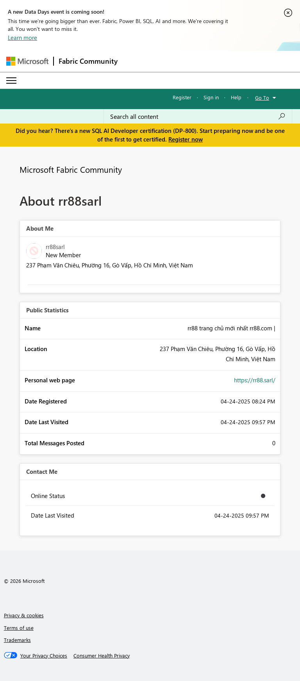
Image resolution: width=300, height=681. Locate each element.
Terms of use (19, 627)
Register (182, 97)
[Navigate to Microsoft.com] (27, 61)
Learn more (22, 37)
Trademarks (17, 639)
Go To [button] (262, 97)
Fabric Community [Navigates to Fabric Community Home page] (88, 61)
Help (236, 97)
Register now (185, 139)
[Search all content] (198, 116)
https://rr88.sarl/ (254, 380)
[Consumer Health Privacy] (101, 656)
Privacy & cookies (24, 615)
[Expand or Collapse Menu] (11, 80)
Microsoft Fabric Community (71, 169)
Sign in (211, 97)
